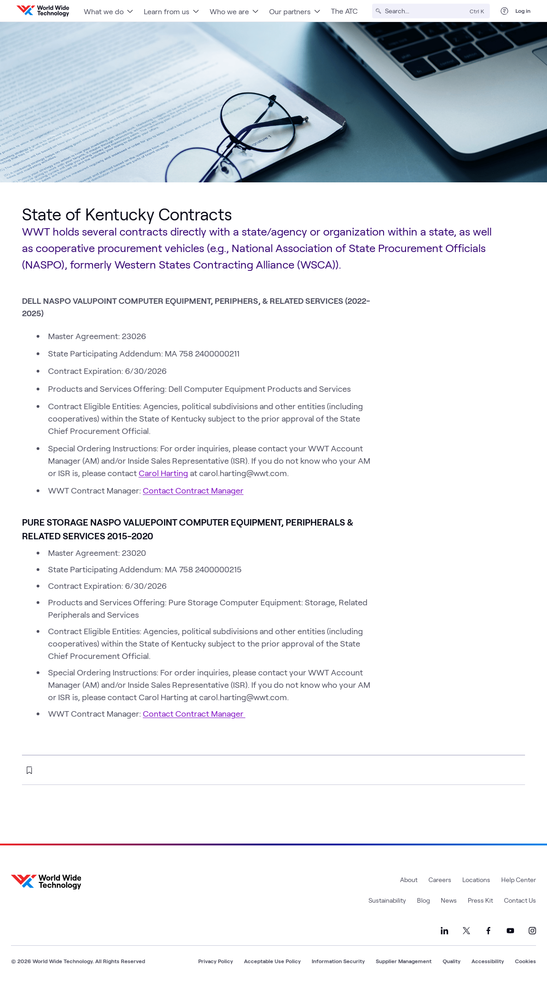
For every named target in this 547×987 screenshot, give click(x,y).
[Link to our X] (466, 930)
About (408, 879)
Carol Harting (163, 473)
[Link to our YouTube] (510, 930)
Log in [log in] (523, 10)
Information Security (338, 961)
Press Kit (480, 900)
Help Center (518, 879)
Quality (451, 961)
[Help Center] (504, 11)
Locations (476, 879)
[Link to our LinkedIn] (444, 930)
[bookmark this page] (29, 770)
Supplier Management (404, 961)
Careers (439, 879)
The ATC (344, 10)
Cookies (525, 961)
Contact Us (520, 900)
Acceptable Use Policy (272, 961)
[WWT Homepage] (42, 10)
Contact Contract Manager (193, 490)
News (449, 900)
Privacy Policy (215, 961)
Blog (423, 900)
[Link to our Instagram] (532, 930)
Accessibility (487, 961)
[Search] (425, 11)
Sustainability (387, 900)
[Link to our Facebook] (488, 930)
